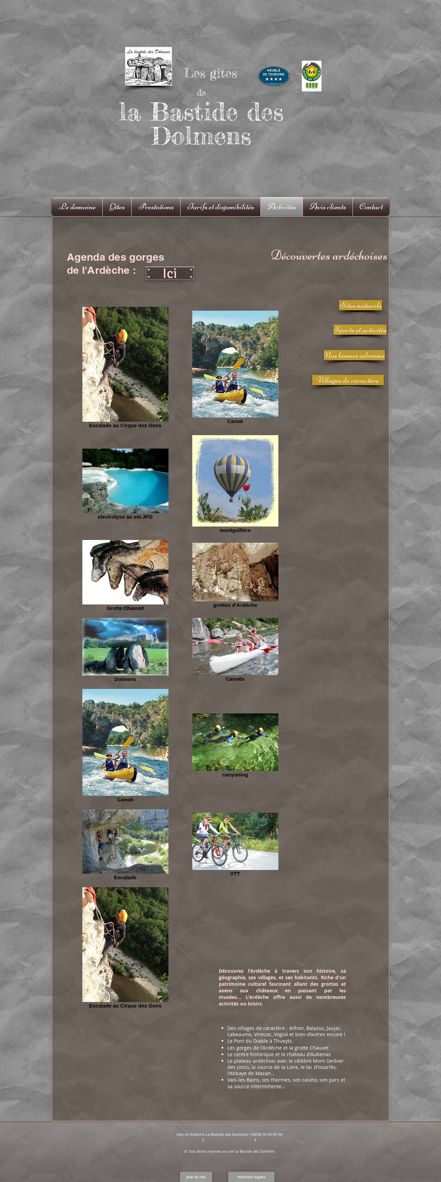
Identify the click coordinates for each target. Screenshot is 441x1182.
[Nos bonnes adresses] (354, 355)
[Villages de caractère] (348, 380)
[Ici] (169, 273)
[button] (196, 1177)
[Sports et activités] (360, 329)
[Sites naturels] (360, 305)
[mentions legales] (251, 1177)
